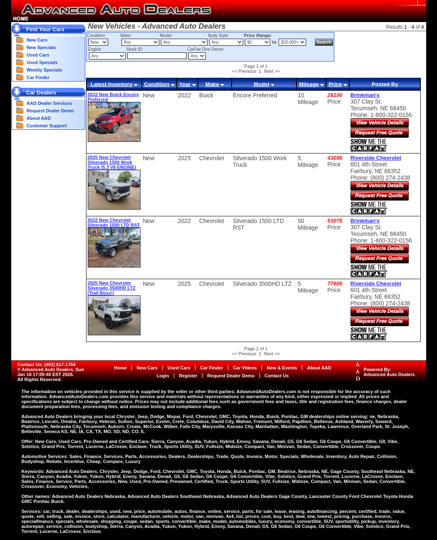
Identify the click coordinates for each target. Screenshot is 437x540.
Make (212, 84)
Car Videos (245, 367)
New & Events (282, 367)
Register (188, 375)
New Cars (37, 39)
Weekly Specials (44, 69)
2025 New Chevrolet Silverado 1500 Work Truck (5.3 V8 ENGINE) (112, 162)
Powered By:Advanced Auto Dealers (389, 372)
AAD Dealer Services (49, 103)
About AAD (39, 118)
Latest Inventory (111, 84)
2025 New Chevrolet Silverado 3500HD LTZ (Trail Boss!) (112, 287)
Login (163, 375)
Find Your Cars (45, 29)
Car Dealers (41, 92)
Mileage (309, 84)
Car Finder (38, 77)
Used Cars (38, 54)
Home (120, 367)
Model (261, 84)
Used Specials (42, 62)
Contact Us (276, 375)
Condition (157, 84)
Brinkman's (365, 95)
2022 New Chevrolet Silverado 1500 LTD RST (114, 223)
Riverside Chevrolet (376, 158)
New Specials (41, 47)
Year (184, 84)
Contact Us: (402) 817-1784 (46, 364)
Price (335, 84)
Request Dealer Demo (50, 110)
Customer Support (47, 125)
